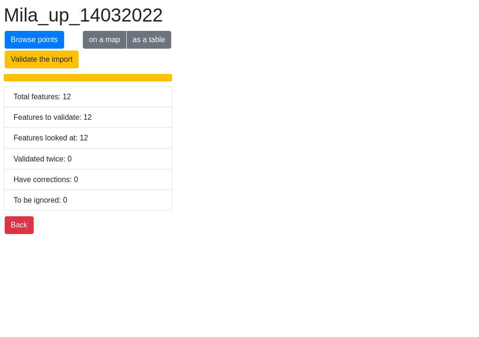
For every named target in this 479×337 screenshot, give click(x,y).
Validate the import (42, 59)
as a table (149, 40)
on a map (104, 40)
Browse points (34, 40)
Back (19, 225)
